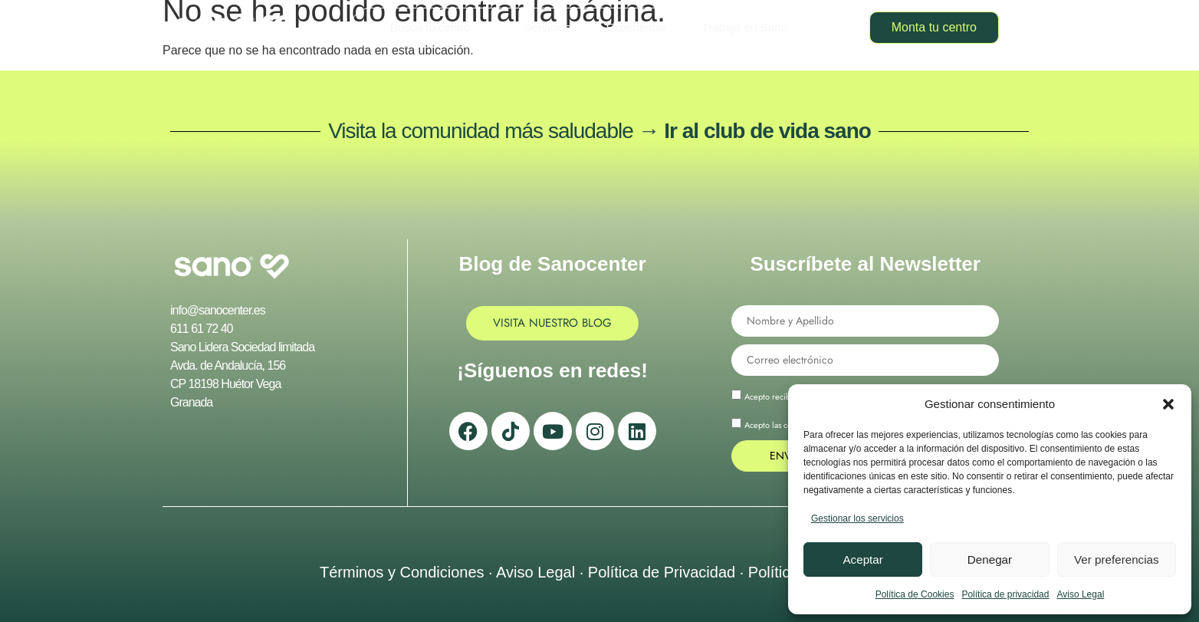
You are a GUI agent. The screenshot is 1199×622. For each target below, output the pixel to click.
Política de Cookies (914, 594)
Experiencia (636, 27)
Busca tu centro (437, 28)
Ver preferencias (1116, 559)
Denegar (989, 559)
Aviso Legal (1080, 594)
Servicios (547, 27)
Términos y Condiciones (402, 572)
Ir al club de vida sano (767, 131)
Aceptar (863, 559)
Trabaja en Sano (743, 27)
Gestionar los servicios (857, 518)
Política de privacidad (1005, 594)
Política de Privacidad (661, 572)
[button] (1168, 404)
